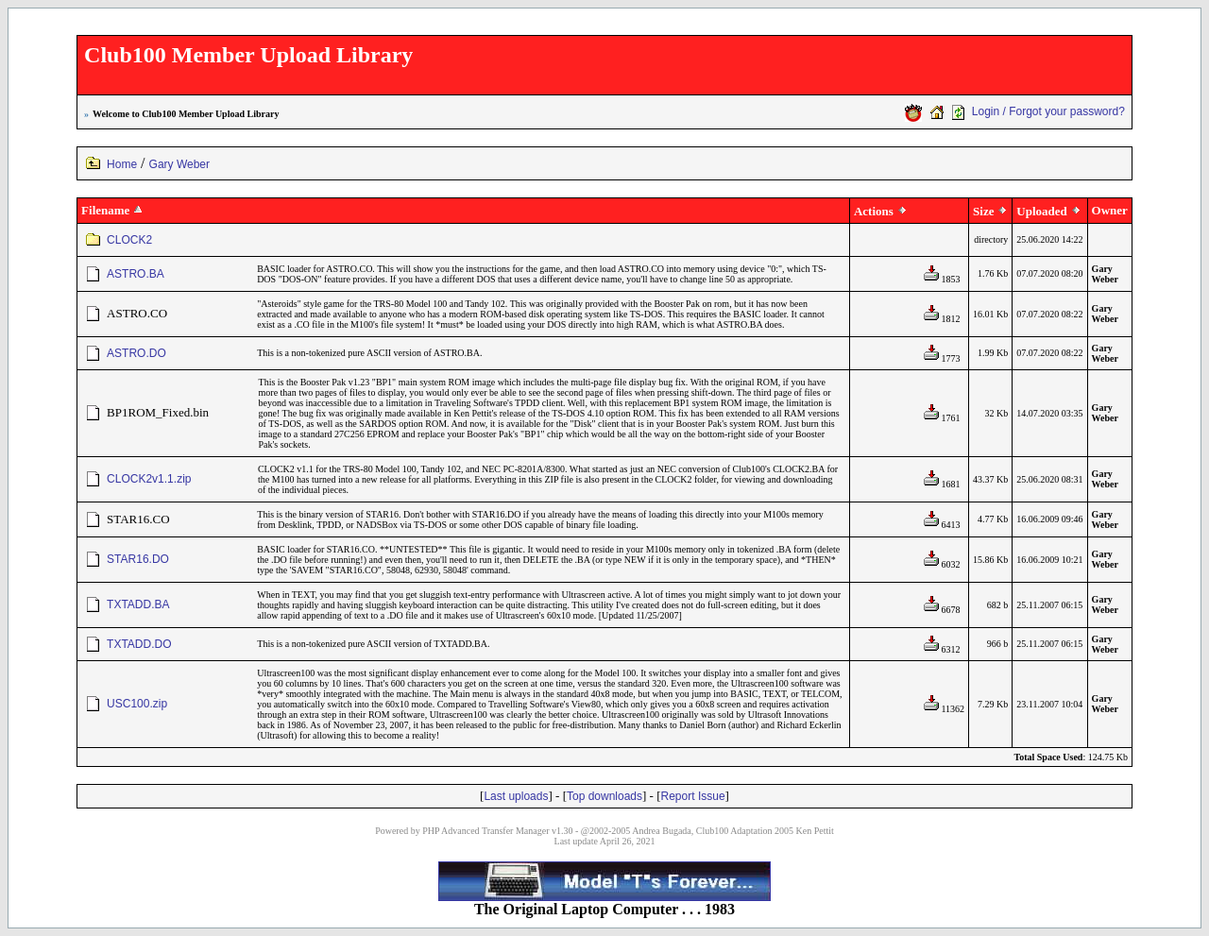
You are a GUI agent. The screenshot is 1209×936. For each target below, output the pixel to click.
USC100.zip (137, 703)
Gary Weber (179, 164)
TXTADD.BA (138, 604)
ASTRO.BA (135, 274)
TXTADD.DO (139, 644)
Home (122, 164)
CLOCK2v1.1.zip (149, 478)
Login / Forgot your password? (1048, 111)
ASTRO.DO (136, 353)
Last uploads (516, 796)
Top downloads (604, 796)
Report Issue (693, 796)
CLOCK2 (129, 240)
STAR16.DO (138, 559)
